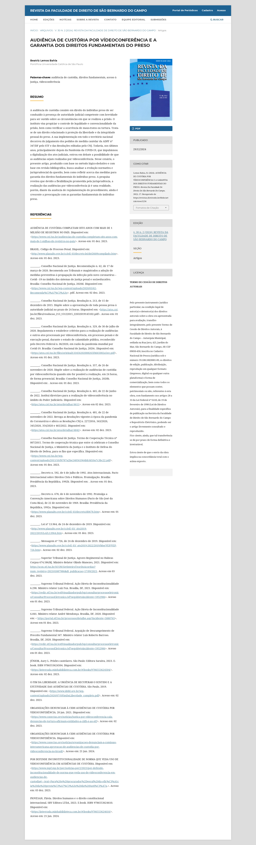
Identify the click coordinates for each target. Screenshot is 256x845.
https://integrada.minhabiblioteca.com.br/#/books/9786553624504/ (71, 669)
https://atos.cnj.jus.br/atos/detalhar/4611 (55, 404)
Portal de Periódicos (185, 10)
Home (34, 19)
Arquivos (46, 30)
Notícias (65, 19)
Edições (48, 19)
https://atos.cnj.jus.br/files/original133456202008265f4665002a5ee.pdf (73, 353)
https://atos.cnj (109, 309)
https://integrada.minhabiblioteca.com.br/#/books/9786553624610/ (71, 811)
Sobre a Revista (88, 19)
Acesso (221, 10)
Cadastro (207, 10)
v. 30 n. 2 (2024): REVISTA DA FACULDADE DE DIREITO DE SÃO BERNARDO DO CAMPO (105, 30)
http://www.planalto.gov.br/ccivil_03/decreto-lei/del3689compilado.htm (74, 253)
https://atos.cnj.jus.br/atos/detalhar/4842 (55, 430)
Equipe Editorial (133, 19)
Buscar (216, 19)
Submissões (158, 19)
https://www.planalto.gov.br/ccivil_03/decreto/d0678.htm (65, 511)
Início (34, 30)
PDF (137, 128)
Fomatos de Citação (147, 207)
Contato (110, 19)
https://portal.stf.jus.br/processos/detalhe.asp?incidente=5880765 (76, 618)
